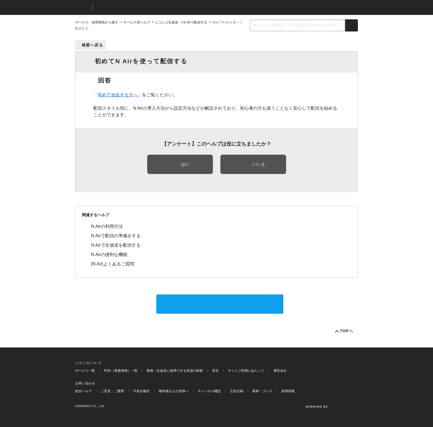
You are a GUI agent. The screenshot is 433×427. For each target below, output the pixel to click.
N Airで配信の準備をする (116, 235)
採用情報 (288, 391)
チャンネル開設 (209, 391)
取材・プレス (262, 391)
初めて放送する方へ (118, 95)
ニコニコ (82, 7)
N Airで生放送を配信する (116, 245)
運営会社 (280, 371)
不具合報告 (141, 391)
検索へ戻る (92, 45)
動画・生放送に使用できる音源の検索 (175, 371)
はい (185, 164)
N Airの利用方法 (107, 226)
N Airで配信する (195, 22)
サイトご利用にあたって (246, 371)
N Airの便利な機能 (109, 254)
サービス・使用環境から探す (96, 22)
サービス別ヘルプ (136, 22)
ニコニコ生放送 (166, 22)
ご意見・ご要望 (112, 391)
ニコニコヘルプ (126, 7)
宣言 (215, 371)
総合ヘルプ (83, 391)
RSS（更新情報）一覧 (121, 371)
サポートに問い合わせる (220, 304)
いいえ (258, 164)
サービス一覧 (85, 371)
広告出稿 (236, 391)
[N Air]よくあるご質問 (112, 264)
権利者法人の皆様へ (174, 391)
